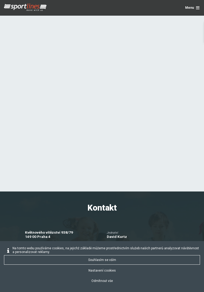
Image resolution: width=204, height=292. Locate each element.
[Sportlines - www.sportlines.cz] (25, 8)
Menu (192, 8)
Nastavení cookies (102, 270)
